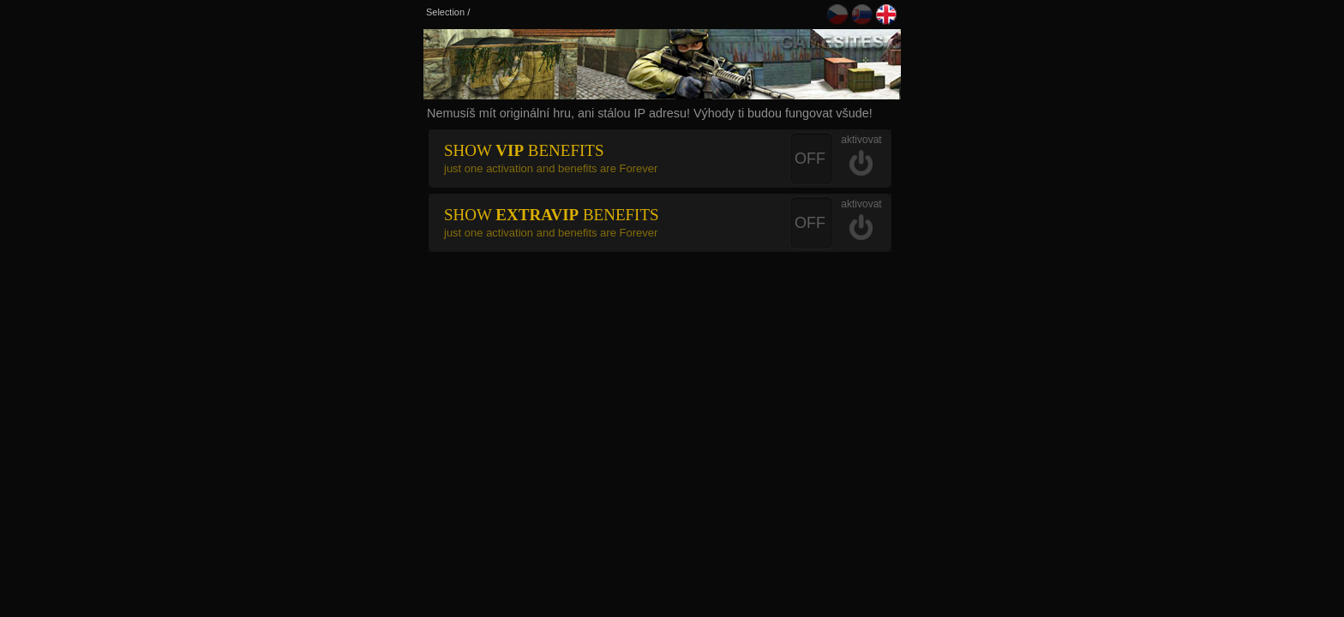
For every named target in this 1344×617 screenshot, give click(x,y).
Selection (445, 12)
